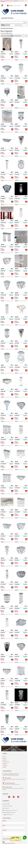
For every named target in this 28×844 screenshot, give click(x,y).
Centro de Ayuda (6, 714)
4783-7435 (10, 758)
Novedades (5, 717)
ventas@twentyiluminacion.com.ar (10, 762)
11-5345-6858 (6, 760)
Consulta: (4, 782)
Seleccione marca (18, 25)
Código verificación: (6, 791)
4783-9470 (6, 758)
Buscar (25, 22)
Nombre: (4, 773)
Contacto (4, 719)
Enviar (5, 798)
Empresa (4, 710)
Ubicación (5, 712)
